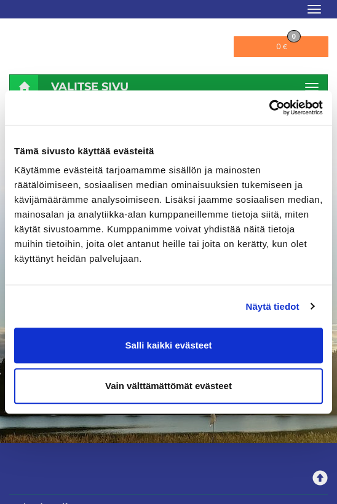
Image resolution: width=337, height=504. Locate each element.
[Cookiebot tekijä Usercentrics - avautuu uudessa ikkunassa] (269, 108)
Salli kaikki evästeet (168, 345)
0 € (288, 44)
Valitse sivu (90, 86)
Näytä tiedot (272, 306)
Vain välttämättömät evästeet (168, 385)
